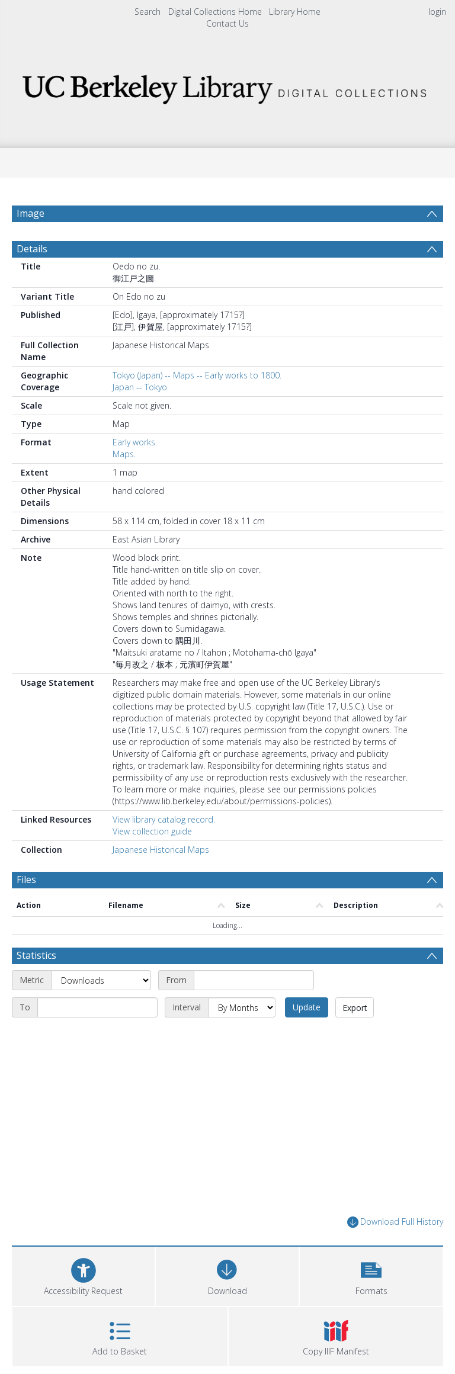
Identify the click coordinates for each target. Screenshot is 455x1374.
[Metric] (101, 980)
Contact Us (227, 23)
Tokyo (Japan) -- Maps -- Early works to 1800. (197, 375)
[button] (371, 1275)
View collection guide (152, 831)
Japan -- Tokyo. (141, 387)
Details (32, 248)
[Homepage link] (227, 86)
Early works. (135, 442)
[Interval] (241, 1007)
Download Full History (395, 1222)
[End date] (97, 1007)
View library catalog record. (164, 819)
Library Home (295, 11)
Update (307, 1007)
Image (30, 213)
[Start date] (254, 980)
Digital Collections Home (215, 11)
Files (26, 879)
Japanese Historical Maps (161, 849)
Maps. (124, 454)
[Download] (227, 1275)
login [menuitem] (437, 11)
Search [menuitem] (147, 11)
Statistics (36, 955)
